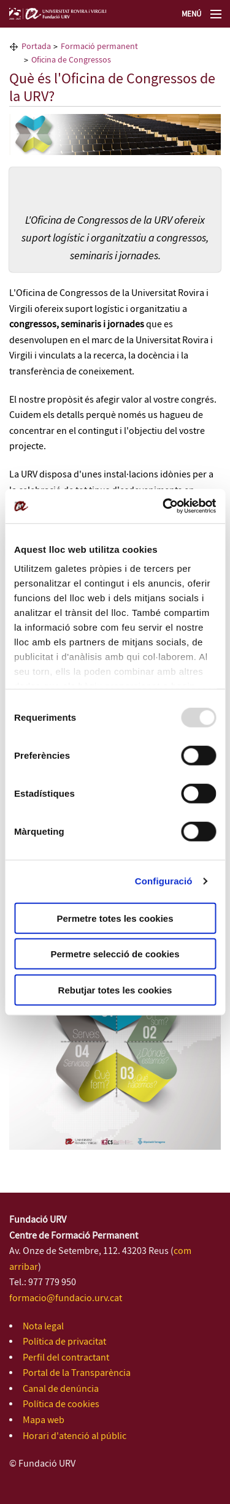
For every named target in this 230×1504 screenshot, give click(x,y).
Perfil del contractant (66, 1357)
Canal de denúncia (61, 1389)
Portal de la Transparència (77, 1373)
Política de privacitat (64, 1341)
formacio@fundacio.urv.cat (65, 1298)
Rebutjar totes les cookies (115, 989)
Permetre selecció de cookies (114, 954)
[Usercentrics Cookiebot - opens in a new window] (164, 506)
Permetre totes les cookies (114, 918)
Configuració (164, 881)
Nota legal (43, 1326)
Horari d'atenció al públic (74, 1436)
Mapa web (43, 1420)
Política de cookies (61, 1404)
